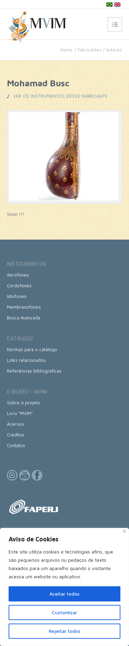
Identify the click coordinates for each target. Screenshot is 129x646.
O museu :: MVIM (27, 391)
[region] (64, 587)
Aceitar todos (64, 594)
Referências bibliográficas (34, 371)
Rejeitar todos (64, 631)
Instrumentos (26, 264)
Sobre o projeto (23, 402)
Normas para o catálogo (32, 349)
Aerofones (18, 275)
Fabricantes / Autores (100, 49)
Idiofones (16, 296)
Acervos (15, 424)
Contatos (16, 445)
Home (66, 49)
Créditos (15, 434)
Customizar (64, 612)
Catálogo (20, 338)
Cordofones (19, 285)
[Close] (124, 531)
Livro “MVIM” (20, 413)
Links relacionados (26, 360)
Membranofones (24, 307)
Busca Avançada (23, 317)
